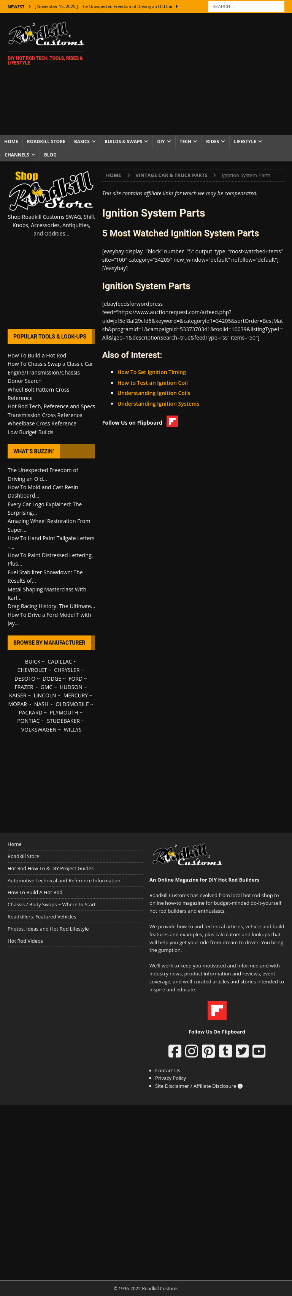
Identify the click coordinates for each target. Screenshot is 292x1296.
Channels (17, 155)
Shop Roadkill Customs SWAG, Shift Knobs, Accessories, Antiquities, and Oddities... (51, 225)
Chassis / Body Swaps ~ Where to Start (52, 904)
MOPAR (17, 704)
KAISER (17, 695)
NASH (41, 704)
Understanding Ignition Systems (158, 403)
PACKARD (30, 712)
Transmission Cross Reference (45, 415)
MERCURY (75, 695)
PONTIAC (28, 720)
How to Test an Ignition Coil (152, 382)
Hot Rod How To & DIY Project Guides (51, 868)
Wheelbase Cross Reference (42, 423)
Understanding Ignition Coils (153, 393)
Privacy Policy (170, 1078)
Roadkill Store (46, 141)
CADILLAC (60, 661)
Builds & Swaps (123, 141)
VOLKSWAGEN (39, 729)
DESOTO (24, 678)
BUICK (33, 661)
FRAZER (23, 687)
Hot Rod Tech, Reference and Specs (51, 406)
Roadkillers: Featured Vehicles (42, 916)
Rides (212, 141)
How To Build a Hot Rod (37, 355)
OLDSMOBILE (72, 704)
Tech (186, 141)
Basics (82, 141)
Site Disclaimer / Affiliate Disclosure (199, 1086)
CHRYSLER (66, 669)
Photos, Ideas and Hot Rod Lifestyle (48, 928)
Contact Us (167, 1070)
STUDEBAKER (63, 720)
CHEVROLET (32, 669)
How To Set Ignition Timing (151, 372)
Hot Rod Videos (25, 940)
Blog (50, 155)
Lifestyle (245, 141)
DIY (161, 141)
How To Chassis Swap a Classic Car (50, 363)
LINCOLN (44, 695)
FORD (75, 678)
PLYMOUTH (64, 712)
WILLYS (73, 729)
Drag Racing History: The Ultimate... (51, 606)
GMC (46, 687)
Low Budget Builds (30, 432)
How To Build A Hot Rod (35, 892)
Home (11, 141)
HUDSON (71, 687)
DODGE (52, 678)
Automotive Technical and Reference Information (64, 880)
